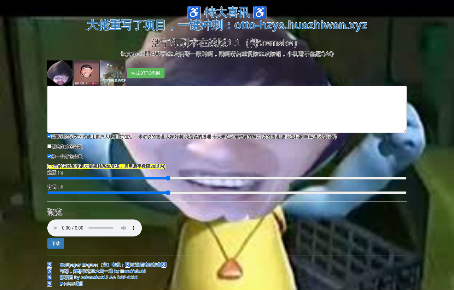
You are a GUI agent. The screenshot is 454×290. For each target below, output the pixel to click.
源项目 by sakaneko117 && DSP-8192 (98, 277)
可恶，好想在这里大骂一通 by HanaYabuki (102, 271)
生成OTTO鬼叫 (146, 73)
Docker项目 (72, 283)
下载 (55, 243)
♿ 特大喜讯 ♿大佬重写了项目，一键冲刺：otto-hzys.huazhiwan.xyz (227, 18)
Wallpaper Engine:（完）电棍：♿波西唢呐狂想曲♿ (113, 264)
